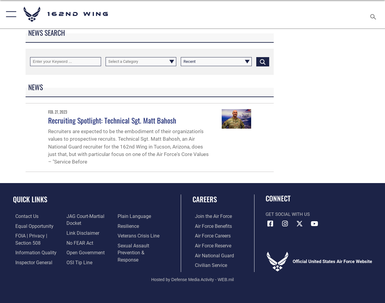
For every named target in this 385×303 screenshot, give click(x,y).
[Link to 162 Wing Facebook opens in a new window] (270, 223)
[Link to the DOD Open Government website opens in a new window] (83, 252)
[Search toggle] (374, 14)
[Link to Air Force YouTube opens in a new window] (314, 223)
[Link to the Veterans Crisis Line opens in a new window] (138, 235)
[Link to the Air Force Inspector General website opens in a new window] (30, 261)
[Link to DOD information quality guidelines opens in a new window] (32, 252)
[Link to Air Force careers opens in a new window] (210, 235)
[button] (10, 14)
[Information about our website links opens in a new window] (81, 232)
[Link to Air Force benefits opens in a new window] (210, 226)
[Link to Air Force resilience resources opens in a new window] (128, 226)
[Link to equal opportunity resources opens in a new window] (31, 226)
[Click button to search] (262, 61)
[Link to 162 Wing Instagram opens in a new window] (284, 223)
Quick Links (30, 199)
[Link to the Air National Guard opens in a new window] (210, 255)
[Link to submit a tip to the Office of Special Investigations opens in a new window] (78, 261)
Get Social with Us (288, 214)
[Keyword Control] (65, 61)
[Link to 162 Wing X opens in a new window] (299, 223)
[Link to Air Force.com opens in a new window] (210, 216)
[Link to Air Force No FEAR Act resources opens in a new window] (79, 242)
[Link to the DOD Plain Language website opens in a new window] (133, 216)
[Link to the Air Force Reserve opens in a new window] (210, 245)
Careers (204, 199)
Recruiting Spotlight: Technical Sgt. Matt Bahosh (112, 120)
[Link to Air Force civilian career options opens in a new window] (207, 264)
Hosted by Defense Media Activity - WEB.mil (192, 278)
